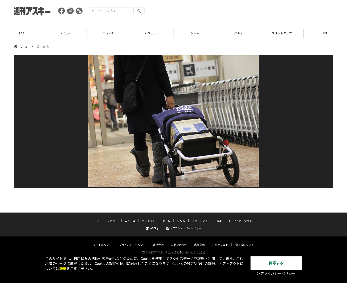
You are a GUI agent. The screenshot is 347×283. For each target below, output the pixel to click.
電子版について (244, 240)
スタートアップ (282, 33)
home (20, 46)
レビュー (65, 33)
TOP (21, 33)
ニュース (108, 33)
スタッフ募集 (220, 240)
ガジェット (152, 33)
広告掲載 (199, 240)
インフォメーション (240, 216)
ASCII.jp (153, 224)
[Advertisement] (252, 12)
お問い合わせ (179, 240)
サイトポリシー (102, 240)
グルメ (238, 33)
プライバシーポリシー (132, 240)
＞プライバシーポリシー (276, 273)
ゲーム (195, 33)
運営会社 (158, 240)
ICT (325, 33)
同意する (276, 263)
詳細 (62, 269)
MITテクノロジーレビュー (183, 224)
